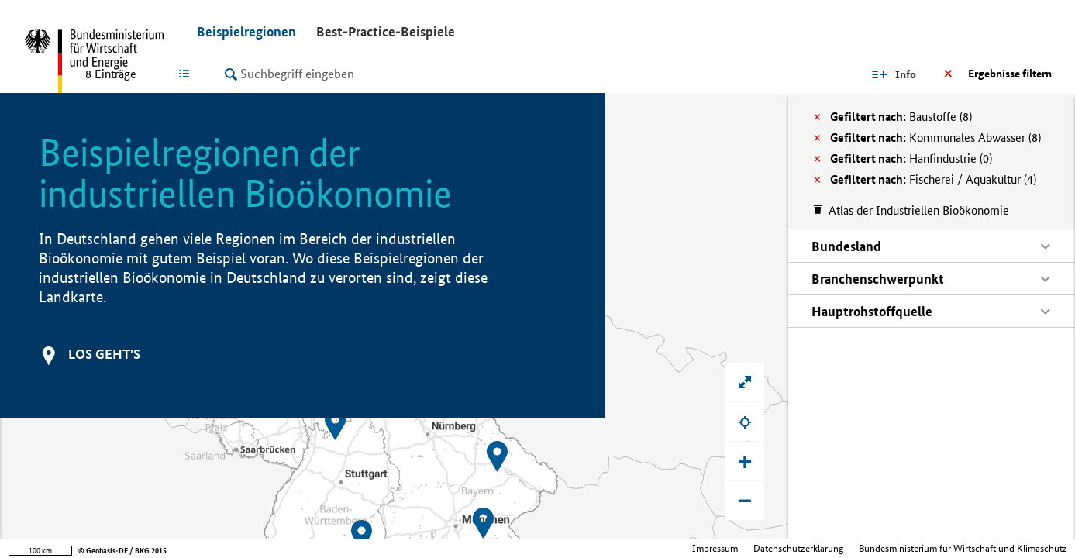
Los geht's (104, 354)
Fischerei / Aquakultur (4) (933, 179)
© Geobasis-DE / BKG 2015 (122, 550)
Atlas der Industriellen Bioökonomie (919, 210)
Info (905, 74)
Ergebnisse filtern (1010, 74)
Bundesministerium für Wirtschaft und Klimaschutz (963, 548)
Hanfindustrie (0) (911, 158)
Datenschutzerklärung (798, 548)
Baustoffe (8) (901, 116)
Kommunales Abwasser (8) (935, 137)
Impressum (715, 548)
